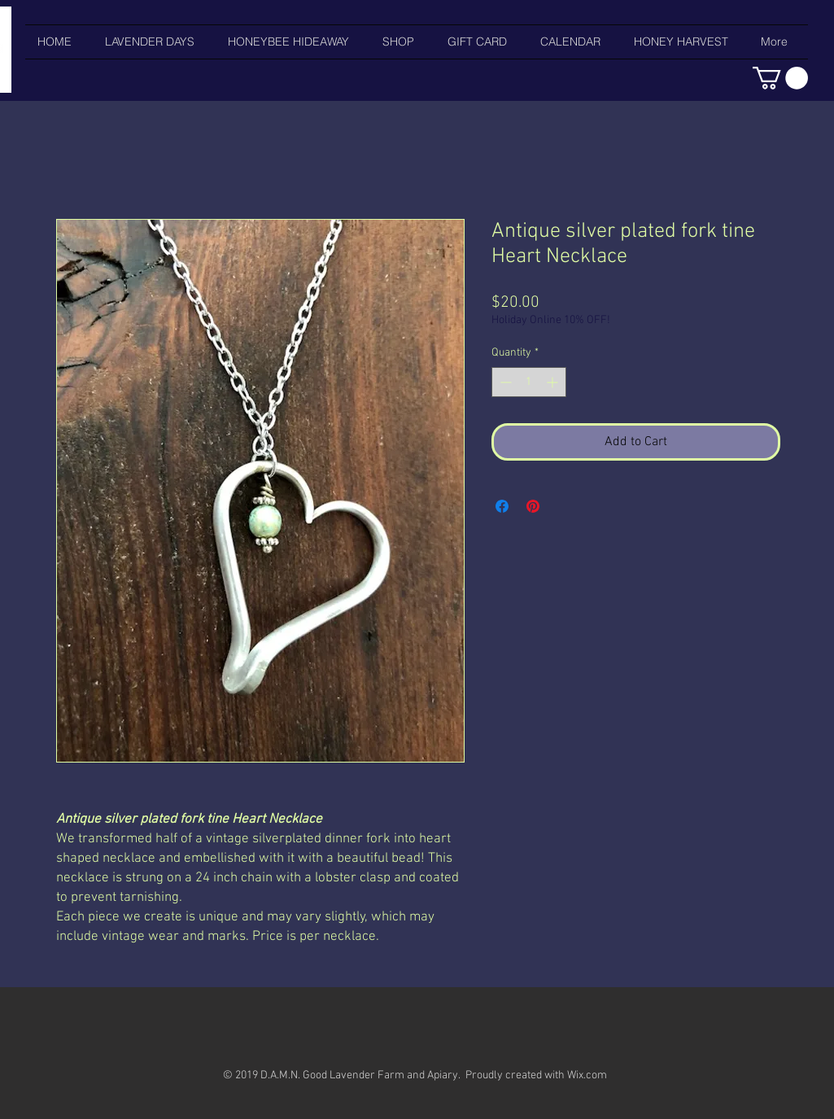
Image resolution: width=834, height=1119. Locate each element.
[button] (780, 78)
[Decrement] (504, 382)
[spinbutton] (529, 382)
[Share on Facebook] (502, 506)
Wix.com (587, 1075)
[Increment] (554, 382)
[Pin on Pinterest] (533, 506)
